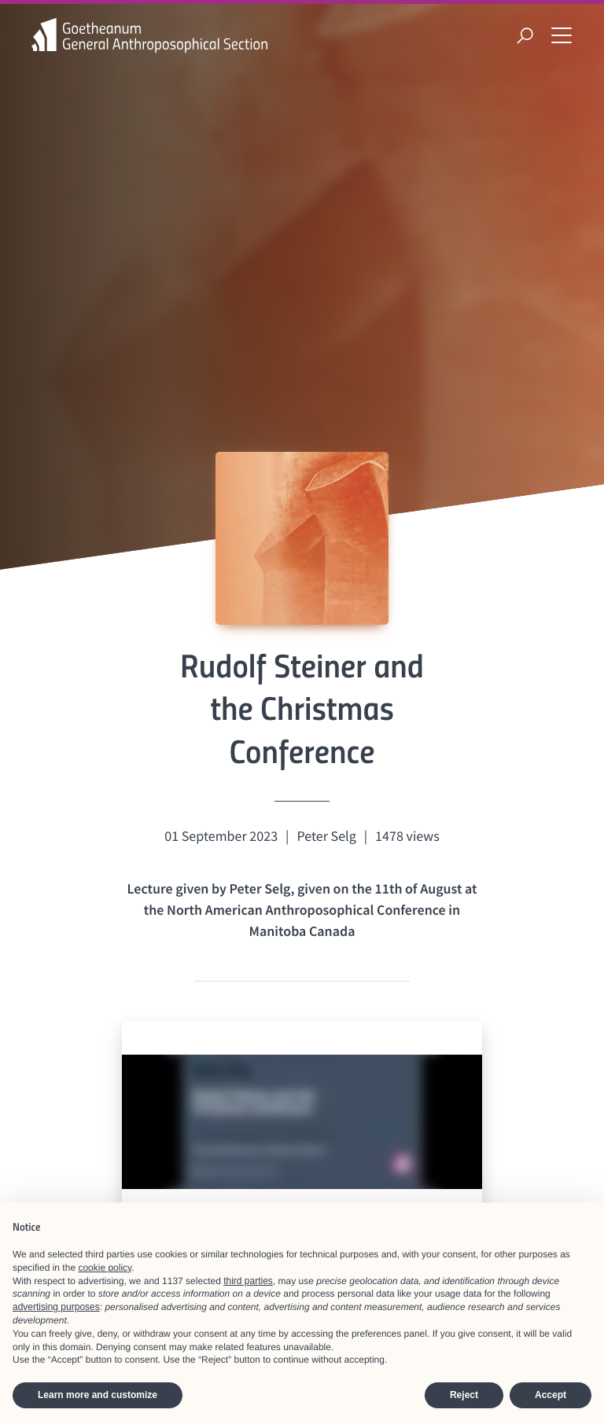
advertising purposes (56, 1306)
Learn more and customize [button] (97, 1394)
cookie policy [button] (104, 1267)
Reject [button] (464, 1394)
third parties (248, 1280)
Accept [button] (550, 1394)
